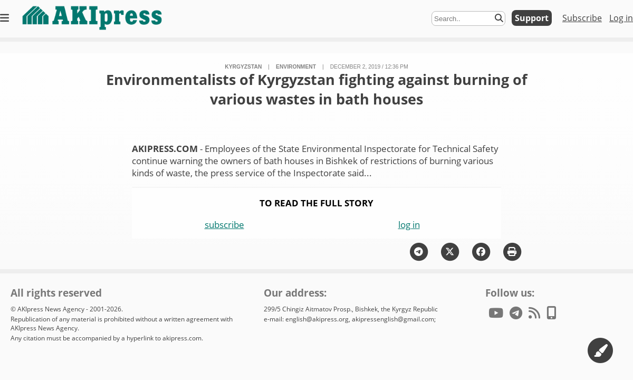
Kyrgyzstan (243, 67)
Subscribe (582, 18)
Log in (621, 18)
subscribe (224, 224)
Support (532, 18)
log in (409, 224)
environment (296, 67)
